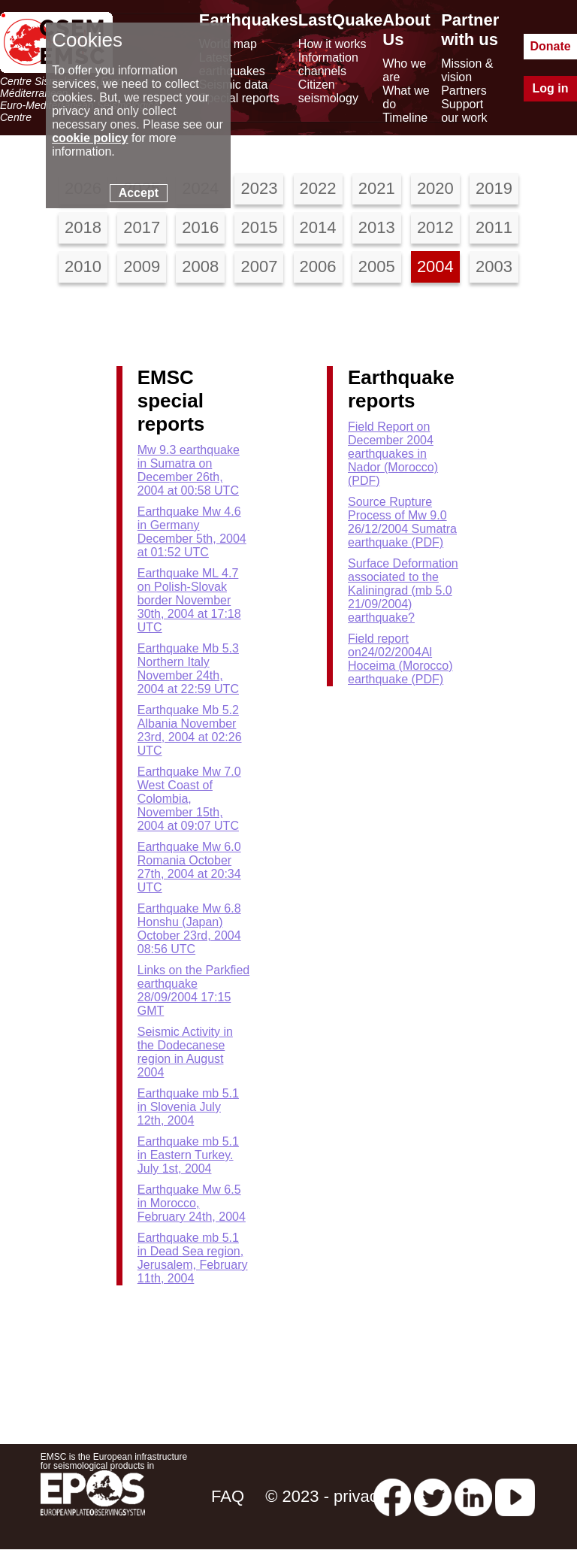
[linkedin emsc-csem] (473, 1496)
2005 (376, 266)
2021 (376, 188)
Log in (551, 88)
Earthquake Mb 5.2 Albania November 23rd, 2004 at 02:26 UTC (189, 730)
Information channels (328, 64)
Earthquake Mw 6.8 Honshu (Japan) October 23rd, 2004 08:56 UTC (189, 928)
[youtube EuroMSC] (515, 1496)
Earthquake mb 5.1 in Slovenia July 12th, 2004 (188, 1107)
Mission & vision (467, 70)
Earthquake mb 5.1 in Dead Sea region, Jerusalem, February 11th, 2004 (192, 1258)
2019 (494, 188)
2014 (318, 227)
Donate (550, 46)
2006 (318, 266)
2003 (494, 266)
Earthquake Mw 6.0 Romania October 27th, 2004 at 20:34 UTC (189, 867)
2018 (83, 227)
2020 (435, 188)
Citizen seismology (328, 91)
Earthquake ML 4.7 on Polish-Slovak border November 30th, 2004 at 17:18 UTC (189, 600)
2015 (258, 227)
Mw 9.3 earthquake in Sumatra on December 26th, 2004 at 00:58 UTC (188, 470)
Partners (463, 90)
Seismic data (233, 84)
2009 (141, 266)
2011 (494, 227)
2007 (258, 266)
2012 (435, 227)
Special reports (239, 98)
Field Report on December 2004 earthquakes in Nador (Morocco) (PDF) (393, 453)
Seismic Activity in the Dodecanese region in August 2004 (185, 1052)
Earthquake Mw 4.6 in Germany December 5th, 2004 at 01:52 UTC (191, 532)
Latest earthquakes (232, 64)
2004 (435, 266)
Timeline (404, 117)
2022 (318, 188)
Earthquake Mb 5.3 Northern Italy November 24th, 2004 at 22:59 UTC (188, 668)
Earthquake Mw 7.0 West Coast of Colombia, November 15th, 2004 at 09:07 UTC (189, 798)
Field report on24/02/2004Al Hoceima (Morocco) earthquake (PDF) (400, 659)
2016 (200, 227)
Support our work (464, 111)
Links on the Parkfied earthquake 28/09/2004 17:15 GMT (193, 990)
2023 (258, 188)
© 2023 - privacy (325, 1496)
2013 (376, 227)
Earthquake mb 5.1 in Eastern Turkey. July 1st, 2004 (188, 1155)
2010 (83, 266)
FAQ (227, 1496)
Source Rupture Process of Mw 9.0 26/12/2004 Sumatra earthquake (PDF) (402, 522)
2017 (141, 227)
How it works (332, 44)
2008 (200, 266)
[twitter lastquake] (433, 1496)
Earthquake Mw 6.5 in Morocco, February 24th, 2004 (191, 1203)
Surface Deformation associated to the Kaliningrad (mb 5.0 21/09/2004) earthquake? (403, 590)
